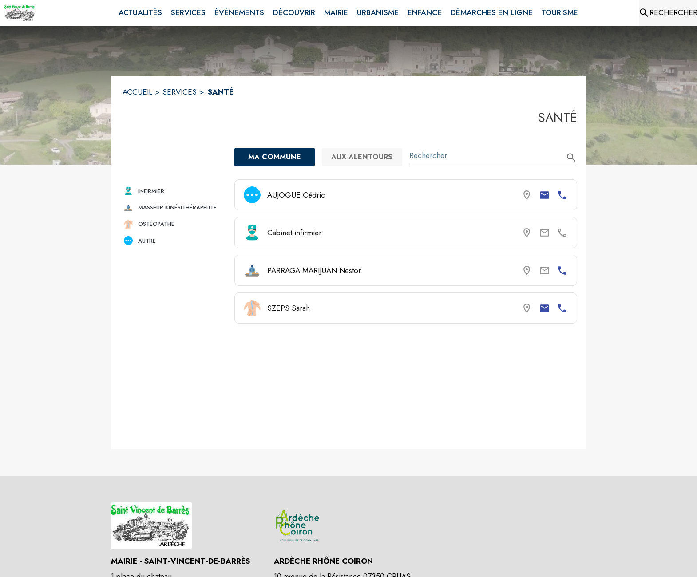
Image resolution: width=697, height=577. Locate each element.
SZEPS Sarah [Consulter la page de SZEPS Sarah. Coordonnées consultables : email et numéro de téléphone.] (288, 308)
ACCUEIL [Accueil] (137, 92)
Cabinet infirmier (294, 232)
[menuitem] (140, 13)
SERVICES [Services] (179, 92)
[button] (175, 191)
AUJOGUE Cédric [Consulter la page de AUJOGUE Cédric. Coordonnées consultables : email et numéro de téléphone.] (296, 195)
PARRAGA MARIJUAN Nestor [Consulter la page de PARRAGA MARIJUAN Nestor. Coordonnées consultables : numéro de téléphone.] (314, 270)
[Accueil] (20, 13)
